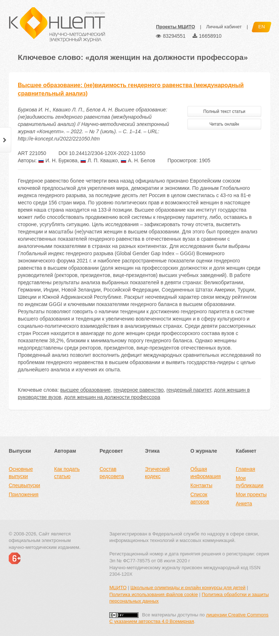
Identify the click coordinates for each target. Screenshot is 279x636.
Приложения (24, 494)
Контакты (201, 485)
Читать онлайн (224, 124)
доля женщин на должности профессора (112, 397)
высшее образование (85, 390)
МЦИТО (117, 587)
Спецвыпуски (24, 485)
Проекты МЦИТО (175, 26)
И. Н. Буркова (57, 160)
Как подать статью (67, 472)
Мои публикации (249, 481)
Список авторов (199, 498)
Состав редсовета (112, 472)
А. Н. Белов (138, 160)
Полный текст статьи (224, 111)
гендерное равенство (138, 390)
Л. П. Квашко (99, 160)
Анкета (244, 503)
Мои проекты (251, 494)
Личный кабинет (224, 26)
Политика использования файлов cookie (153, 594)
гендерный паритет (188, 390)
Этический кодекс (157, 472)
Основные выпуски (21, 472)
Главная (245, 469)
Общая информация (205, 472)
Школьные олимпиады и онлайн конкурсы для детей (188, 587)
